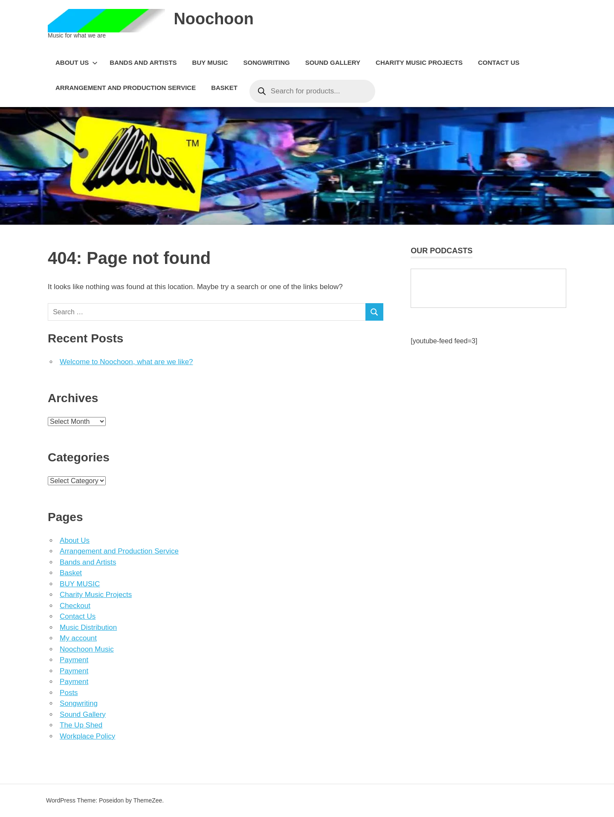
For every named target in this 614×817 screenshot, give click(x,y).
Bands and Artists (143, 62)
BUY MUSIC (210, 62)
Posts (69, 693)
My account (78, 638)
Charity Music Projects (419, 62)
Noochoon (214, 19)
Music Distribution (88, 627)
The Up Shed (81, 725)
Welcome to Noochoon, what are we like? (126, 362)
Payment (74, 660)
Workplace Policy (87, 736)
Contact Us (498, 62)
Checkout (75, 606)
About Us (76, 62)
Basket (224, 87)
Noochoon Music (87, 649)
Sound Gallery (332, 62)
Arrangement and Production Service (125, 87)
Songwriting (266, 62)
